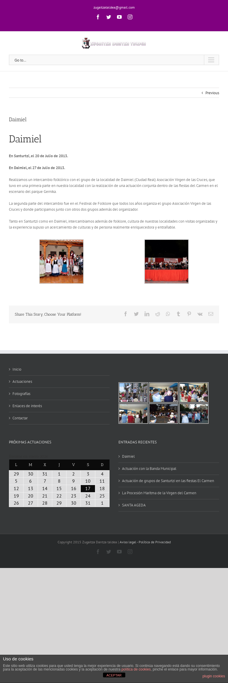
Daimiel (128, 456)
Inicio (16, 369)
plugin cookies (213, 676)
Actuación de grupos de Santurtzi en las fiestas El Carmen (168, 480)
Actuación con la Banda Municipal (149, 468)
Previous (212, 92)
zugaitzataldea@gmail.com (114, 7)
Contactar (20, 418)
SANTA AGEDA (134, 505)
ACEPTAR (113, 675)
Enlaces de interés (27, 405)
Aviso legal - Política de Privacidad (145, 542)
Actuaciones (22, 381)
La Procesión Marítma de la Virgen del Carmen (159, 492)
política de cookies (136, 669)
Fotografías (21, 393)
